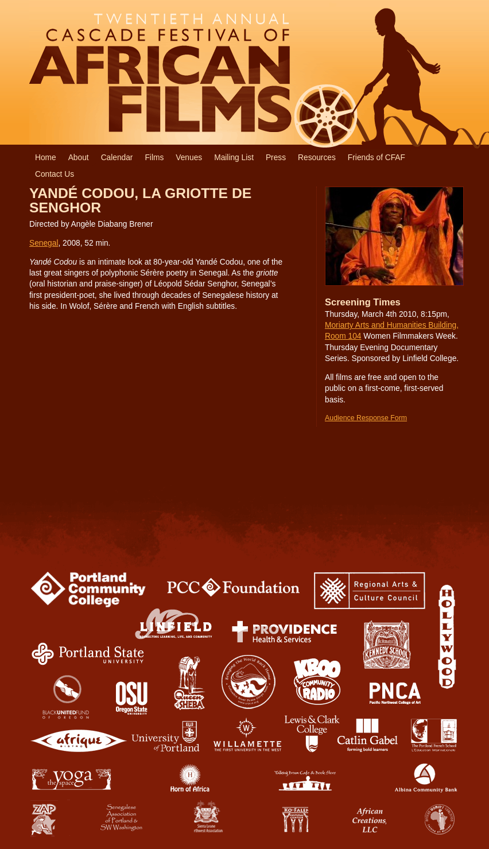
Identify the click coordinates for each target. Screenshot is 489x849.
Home (45, 157)
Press (276, 157)
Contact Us (54, 174)
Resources (317, 157)
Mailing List (234, 157)
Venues (189, 157)
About (78, 157)
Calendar (117, 157)
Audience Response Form (366, 418)
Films (154, 157)
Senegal (43, 243)
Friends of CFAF (376, 157)
